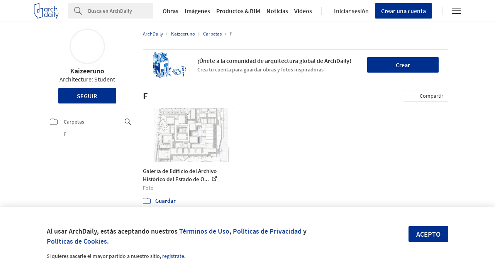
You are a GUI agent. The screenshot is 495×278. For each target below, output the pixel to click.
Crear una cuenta (403, 11)
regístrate (173, 256)
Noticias (277, 11)
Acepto (428, 234)
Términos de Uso (204, 231)
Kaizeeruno (87, 70)
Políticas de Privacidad (267, 231)
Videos (303, 11)
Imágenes (197, 11)
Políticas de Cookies (77, 241)
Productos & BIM (238, 11)
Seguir (87, 96)
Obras (170, 11)
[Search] (120, 11)
